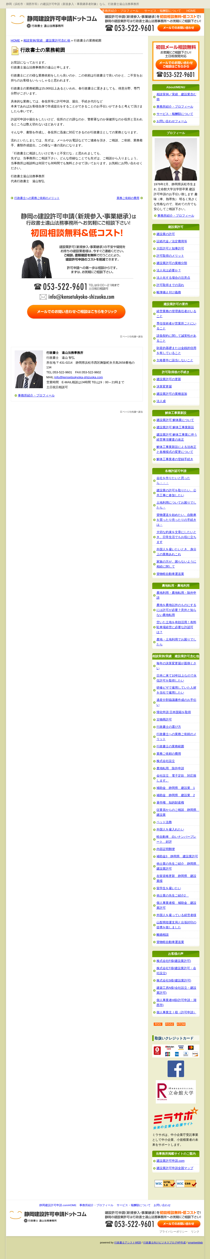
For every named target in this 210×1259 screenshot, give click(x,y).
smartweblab (195, 1242)
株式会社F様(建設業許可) (173, 961)
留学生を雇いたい (168, 888)
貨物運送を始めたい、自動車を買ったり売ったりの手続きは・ (176, 519)
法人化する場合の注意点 (173, 277)
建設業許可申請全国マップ (174, 1168)
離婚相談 (162, 934)
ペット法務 (164, 822)
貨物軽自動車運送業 (170, 574)
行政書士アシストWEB (127, 1242)
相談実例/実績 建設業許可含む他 (46, 40)
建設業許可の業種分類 (171, 263)
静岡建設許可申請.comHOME (57, 1205)
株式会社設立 (165, 761)
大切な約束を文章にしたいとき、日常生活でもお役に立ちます (176, 537)
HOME (191, 11)
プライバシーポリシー (173, 1231)
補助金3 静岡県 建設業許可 (177, 856)
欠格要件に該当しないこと (174, 360)
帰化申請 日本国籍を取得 (173, 712)
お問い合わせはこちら (179, 27)
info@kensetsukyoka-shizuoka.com (78, 377)
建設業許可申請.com (170, 1160)
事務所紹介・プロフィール (120, 11)
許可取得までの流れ (170, 285)
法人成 (161, 401)
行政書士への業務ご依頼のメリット (37, 198)
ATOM (181, 1024)
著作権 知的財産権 (170, 802)
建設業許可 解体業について (175, 420)
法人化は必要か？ (168, 270)
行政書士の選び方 (168, 726)
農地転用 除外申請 (170, 768)
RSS (158, 1024)
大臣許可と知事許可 (170, 248)
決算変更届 (164, 386)
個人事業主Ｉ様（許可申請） (176, 1012)
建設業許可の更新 (168, 379)
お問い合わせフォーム (171, 121)
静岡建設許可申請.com (42, 19)
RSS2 (169, 1024)
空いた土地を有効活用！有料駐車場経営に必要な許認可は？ (176, 627)
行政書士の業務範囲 (170, 746)
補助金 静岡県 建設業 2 (175, 795)
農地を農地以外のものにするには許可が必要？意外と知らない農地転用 (176, 610)
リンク (195, 1231)
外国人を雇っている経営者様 (176, 915)
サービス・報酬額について (162, 11)
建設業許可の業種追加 (171, 394)
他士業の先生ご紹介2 (172, 895)
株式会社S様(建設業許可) (173, 980)
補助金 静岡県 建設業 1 (175, 788)
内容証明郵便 (165, 849)
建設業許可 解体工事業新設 (175, 427)
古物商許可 (164, 719)
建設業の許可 (165, 234)
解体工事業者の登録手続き (174, 459)
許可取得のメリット (170, 255)
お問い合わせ (162, 1205)
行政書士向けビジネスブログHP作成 (164, 1242)
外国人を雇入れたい (170, 829)
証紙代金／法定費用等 (171, 241)
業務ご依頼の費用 (128, 198)
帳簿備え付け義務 (168, 292)
